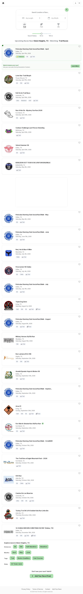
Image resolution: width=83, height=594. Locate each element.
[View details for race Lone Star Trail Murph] (41, 79)
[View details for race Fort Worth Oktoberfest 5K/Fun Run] (41, 427)
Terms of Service (37, 589)
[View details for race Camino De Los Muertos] (41, 497)
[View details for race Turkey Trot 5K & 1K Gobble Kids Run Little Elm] (41, 514)
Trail (12, 558)
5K (15, 547)
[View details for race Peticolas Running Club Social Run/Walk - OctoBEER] (41, 445)
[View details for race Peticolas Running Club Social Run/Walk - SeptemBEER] (41, 392)
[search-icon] (67, 10)
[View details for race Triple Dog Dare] (41, 305)
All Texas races (16, 564)
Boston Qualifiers (24, 558)
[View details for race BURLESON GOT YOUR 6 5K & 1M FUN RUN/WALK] (41, 166)
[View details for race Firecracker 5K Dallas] (41, 271)
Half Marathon (31, 547)
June (28, 552)
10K (21, 547)
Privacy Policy (26, 589)
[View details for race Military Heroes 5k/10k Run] (41, 340)
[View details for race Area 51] (41, 410)
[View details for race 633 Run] (41, 479)
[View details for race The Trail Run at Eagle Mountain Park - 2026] (41, 462)
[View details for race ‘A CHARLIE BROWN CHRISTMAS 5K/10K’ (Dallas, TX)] (41, 532)
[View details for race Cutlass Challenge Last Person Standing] (41, 131)
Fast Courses (38, 558)
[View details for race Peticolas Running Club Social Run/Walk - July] (41, 288)
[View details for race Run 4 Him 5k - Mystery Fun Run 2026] (41, 114)
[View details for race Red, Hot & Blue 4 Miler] (41, 253)
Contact (47, 589)
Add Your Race (56, 589)
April (14, 552)
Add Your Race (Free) (41, 576)
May (21, 552)
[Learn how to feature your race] (41, 66)
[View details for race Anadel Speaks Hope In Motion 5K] (41, 375)
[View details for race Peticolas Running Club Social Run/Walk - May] (41, 218)
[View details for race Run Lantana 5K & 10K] (41, 358)
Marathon (43, 547)
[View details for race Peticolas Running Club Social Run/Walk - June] (41, 236)
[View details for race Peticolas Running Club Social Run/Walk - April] (41, 53)
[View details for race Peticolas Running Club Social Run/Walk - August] (41, 323)
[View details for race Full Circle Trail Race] (41, 97)
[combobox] (40, 12)
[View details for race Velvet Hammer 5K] (41, 149)
